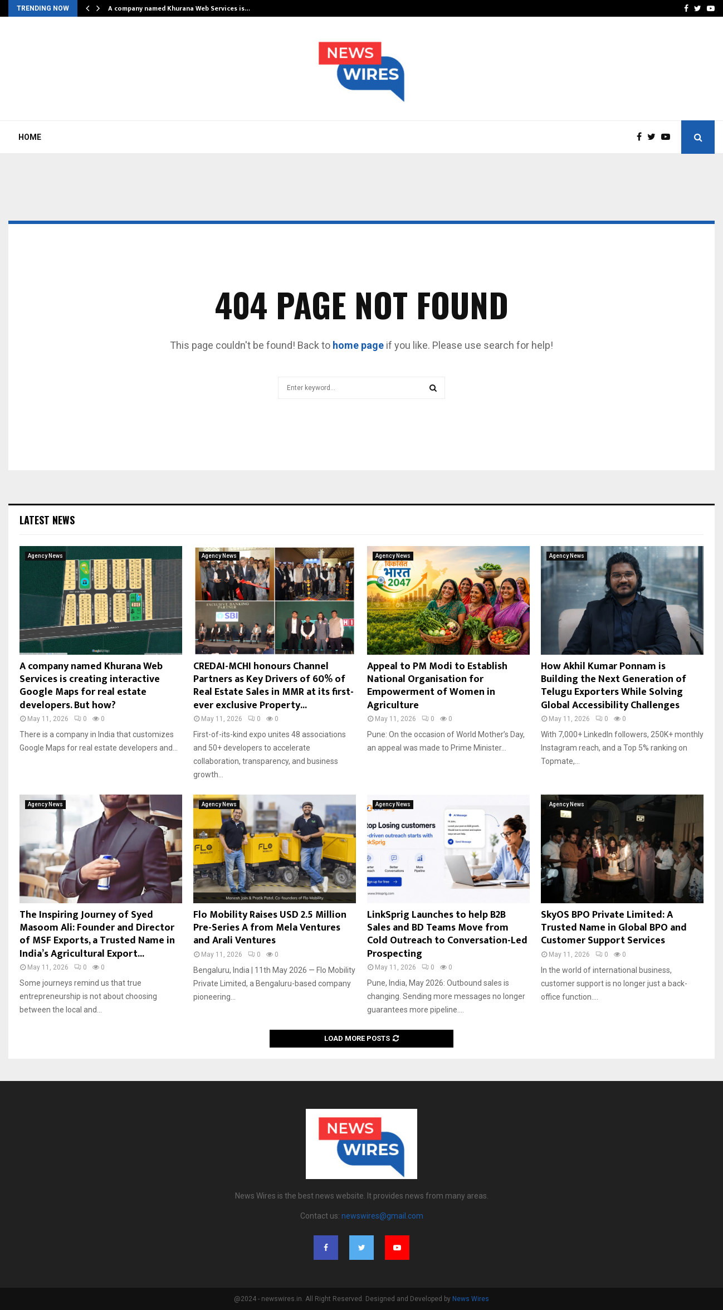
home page (358, 345)
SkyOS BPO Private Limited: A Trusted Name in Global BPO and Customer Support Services (614, 928)
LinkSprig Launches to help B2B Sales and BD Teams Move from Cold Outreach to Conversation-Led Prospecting (447, 934)
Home (29, 137)
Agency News (45, 556)
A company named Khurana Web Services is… (179, 8)
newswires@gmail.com (382, 1215)
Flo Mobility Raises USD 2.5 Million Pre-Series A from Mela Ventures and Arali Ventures (269, 928)
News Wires (470, 1299)
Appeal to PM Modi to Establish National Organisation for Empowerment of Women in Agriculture (437, 686)
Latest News (47, 520)
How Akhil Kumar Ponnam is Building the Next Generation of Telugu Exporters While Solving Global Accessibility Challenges (613, 686)
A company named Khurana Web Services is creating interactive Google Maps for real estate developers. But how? (91, 686)
